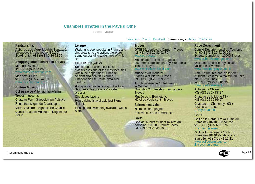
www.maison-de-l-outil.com (153, 69)
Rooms (146, 39)
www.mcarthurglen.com (31, 82)
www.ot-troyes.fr (146, 55)
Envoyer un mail (205, 110)
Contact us (205, 39)
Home (33, 13)
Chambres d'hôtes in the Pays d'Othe (100, 26)
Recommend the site (20, 152)
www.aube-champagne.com (213, 59)
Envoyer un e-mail (206, 128)
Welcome (133, 39)
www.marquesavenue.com (33, 72)
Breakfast (159, 39)
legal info (247, 152)
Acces (192, 39)
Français (97, 32)
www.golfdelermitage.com (211, 141)
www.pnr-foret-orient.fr (209, 85)
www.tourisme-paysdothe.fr (212, 69)
